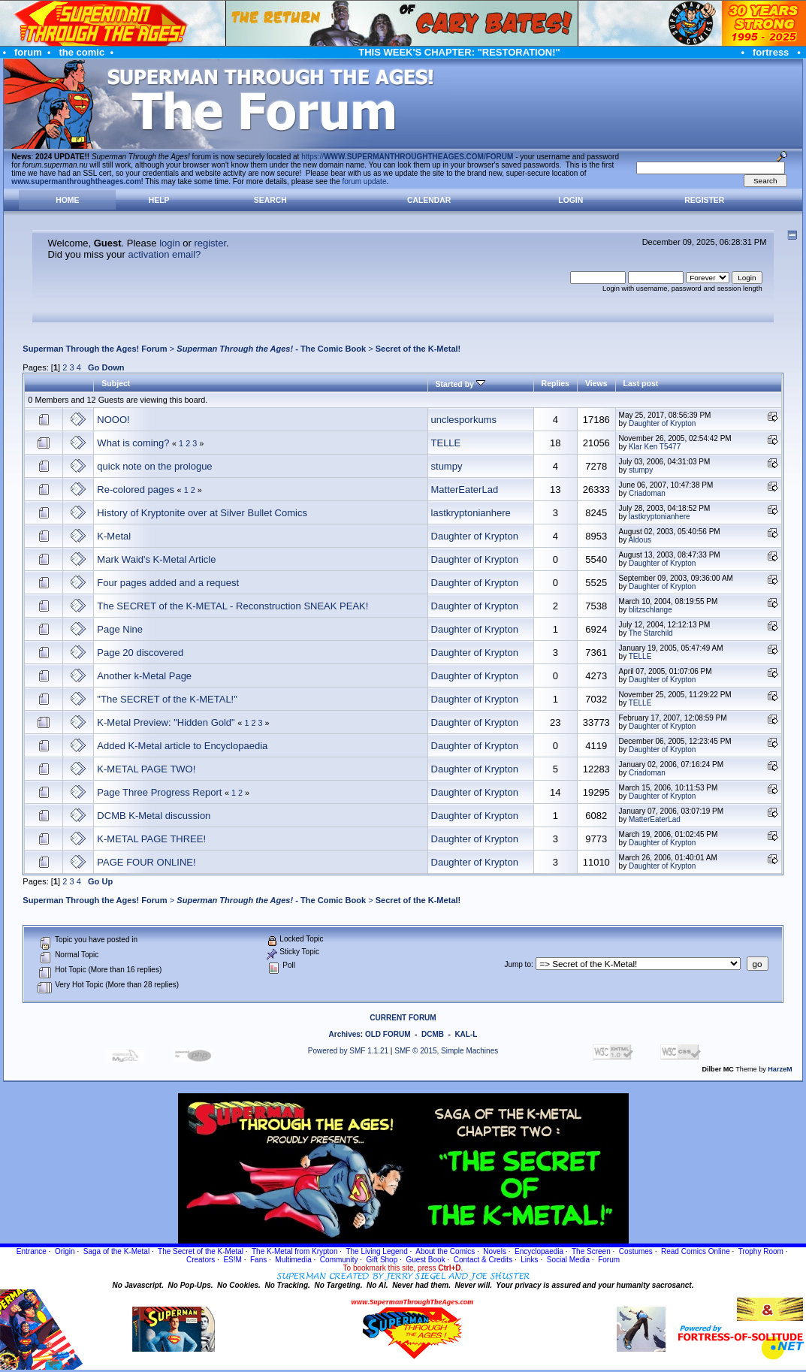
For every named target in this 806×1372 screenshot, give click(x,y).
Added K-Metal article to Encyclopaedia (182, 745)
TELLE (446, 443)
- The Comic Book (271, 348)
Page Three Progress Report (159, 792)
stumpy (447, 466)
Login (570, 200)
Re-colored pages (135, 489)
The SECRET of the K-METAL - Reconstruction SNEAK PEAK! (232, 606)
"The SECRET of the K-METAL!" (167, 699)
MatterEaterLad (465, 489)
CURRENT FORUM (403, 1018)
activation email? (164, 254)
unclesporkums (464, 419)
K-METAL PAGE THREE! (151, 839)
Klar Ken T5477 (655, 447)
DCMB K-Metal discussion (153, 815)
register (210, 243)
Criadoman (647, 493)
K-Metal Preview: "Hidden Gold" (165, 722)
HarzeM (780, 1069)
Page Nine (120, 629)
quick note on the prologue (154, 466)
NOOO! (113, 419)
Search (270, 200)
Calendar (429, 200)
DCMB (432, 1034)
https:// (407, 157)
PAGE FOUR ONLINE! (146, 862)
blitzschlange (650, 610)
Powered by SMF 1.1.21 (348, 1051)
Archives (345, 1034)
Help (159, 200)
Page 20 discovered (140, 652)
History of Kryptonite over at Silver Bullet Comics (202, 512)
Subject (115, 383)
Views (596, 383)
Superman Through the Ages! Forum (95, 348)
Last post (641, 383)
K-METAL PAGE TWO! (146, 769)
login (169, 243)
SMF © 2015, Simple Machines (446, 1051)
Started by (460, 383)
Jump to (517, 964)
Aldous (639, 540)
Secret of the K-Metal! (418, 348)
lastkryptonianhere (471, 512)
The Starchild (651, 633)
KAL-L (465, 1034)
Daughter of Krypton (662, 423)
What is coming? (133, 443)
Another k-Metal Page (144, 675)
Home (67, 200)
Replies (555, 383)
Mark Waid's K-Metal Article (156, 559)
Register (704, 200)
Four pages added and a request (168, 582)
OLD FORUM (388, 1034)
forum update (365, 181)
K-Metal (114, 536)
